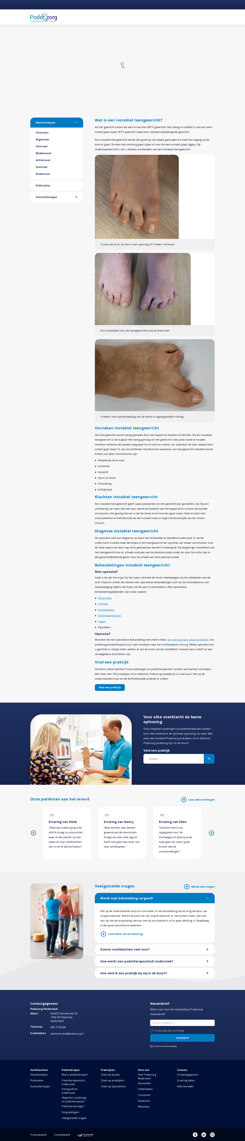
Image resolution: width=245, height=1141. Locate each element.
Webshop (143, 1106)
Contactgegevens (187, 1074)
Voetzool (42, 167)
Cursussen (144, 1095)
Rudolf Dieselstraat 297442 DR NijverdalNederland (64, 1017)
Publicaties (43, 185)
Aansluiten (144, 1083)
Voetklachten (39, 1070)
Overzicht (42, 132)
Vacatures (144, 1100)
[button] (79, 123)
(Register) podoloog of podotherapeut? (74, 1099)
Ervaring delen (186, 1080)
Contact (182, 1070)
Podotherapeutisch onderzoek (73, 1082)
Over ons (143, 1070)
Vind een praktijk (110, 687)
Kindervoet (43, 174)
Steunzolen (105, 598)
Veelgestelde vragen (74, 1118)
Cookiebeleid (62, 1134)
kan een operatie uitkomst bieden (188, 639)
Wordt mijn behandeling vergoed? (126, 898)
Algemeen (42, 139)
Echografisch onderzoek (70, 1091)
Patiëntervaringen (73, 1106)
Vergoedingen (70, 1112)
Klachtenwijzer (45, 122)
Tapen (102, 621)
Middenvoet (43, 153)
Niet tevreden (185, 1086)
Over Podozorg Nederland (147, 1076)
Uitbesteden (145, 1089)
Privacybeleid (38, 1134)
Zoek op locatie (110, 1074)
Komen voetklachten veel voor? (125, 949)
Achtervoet (43, 160)
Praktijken (108, 1070)
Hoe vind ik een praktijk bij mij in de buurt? (133, 973)
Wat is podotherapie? (75, 1074)
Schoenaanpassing (109, 615)
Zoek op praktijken (112, 1080)
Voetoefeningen (46, 197)
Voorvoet (42, 146)
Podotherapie (71, 1070)
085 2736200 (58, 1027)
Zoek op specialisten (113, 1086)
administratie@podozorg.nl (67, 1033)
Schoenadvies (106, 610)
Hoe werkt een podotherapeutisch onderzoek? (136, 961)
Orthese (103, 604)
